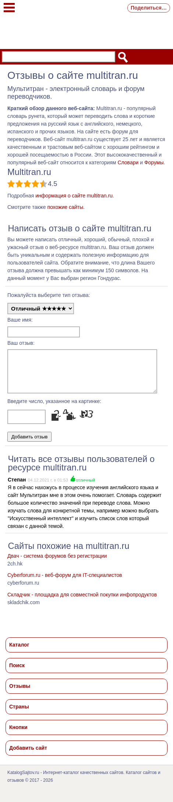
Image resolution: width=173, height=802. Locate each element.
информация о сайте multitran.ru (74, 196)
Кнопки (18, 734)
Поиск (17, 672)
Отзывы (19, 693)
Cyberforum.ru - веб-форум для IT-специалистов (64, 582)
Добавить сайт (28, 754)
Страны (19, 713)
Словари (127, 162)
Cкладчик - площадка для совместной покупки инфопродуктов (82, 601)
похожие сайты (65, 207)
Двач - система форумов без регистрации (57, 562)
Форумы (154, 162)
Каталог (19, 651)
